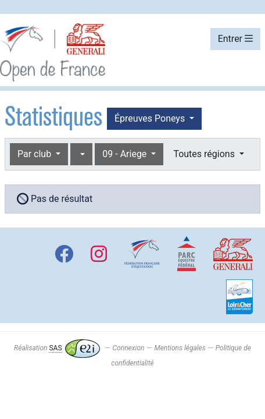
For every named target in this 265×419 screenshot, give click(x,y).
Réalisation (56, 348)
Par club (35, 153)
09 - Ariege (125, 153)
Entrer (235, 38)
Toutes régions (205, 153)
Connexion (129, 348)
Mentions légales (179, 348)
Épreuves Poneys (150, 118)
